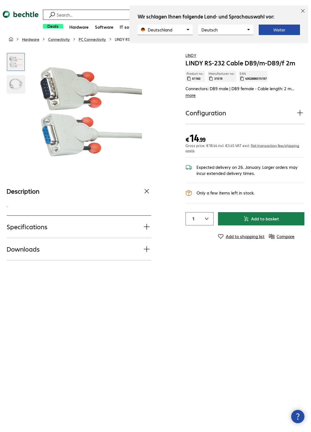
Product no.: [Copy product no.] (195, 87)
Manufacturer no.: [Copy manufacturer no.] (222, 87)
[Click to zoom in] (16, 73)
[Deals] (53, 26)
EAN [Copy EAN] (253, 87)
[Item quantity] (192, 229)
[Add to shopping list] (289, 49)
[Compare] (300, 49)
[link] (146, 50)
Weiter (279, 30)
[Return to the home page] (21, 22)
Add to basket (261, 229)
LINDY (191, 65)
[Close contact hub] (297, 416)
